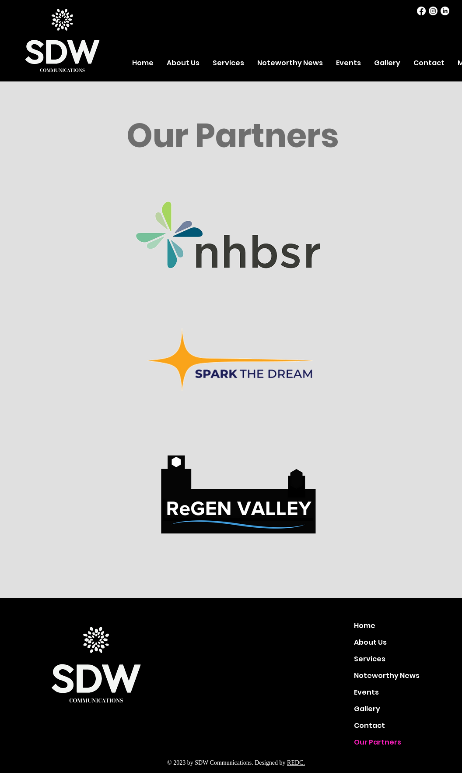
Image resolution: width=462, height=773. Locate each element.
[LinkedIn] (445, 11)
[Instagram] (433, 11)
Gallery (367, 709)
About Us (370, 642)
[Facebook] (421, 11)
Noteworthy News (385, 676)
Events (366, 692)
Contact (369, 725)
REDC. (296, 762)
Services (369, 659)
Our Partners (377, 742)
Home (364, 626)
